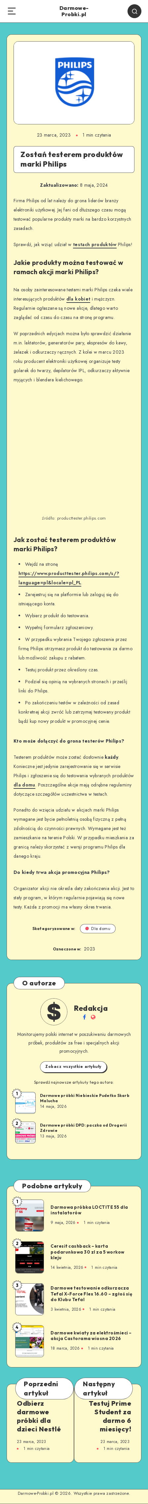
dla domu (24, 785)
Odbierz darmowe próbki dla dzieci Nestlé (39, 1416)
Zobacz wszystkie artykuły (73, 1067)
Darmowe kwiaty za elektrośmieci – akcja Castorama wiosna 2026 (91, 1335)
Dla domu (97, 928)
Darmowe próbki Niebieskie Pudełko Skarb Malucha (85, 1098)
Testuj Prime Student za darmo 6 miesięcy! (110, 1416)
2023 (89, 948)
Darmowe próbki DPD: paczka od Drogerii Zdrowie (83, 1128)
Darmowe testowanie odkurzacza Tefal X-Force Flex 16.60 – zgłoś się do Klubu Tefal (91, 1293)
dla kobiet (78, 299)
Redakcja (91, 1008)
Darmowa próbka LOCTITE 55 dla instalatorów (89, 1210)
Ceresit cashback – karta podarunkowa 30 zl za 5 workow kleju (88, 1251)
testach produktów (95, 244)
